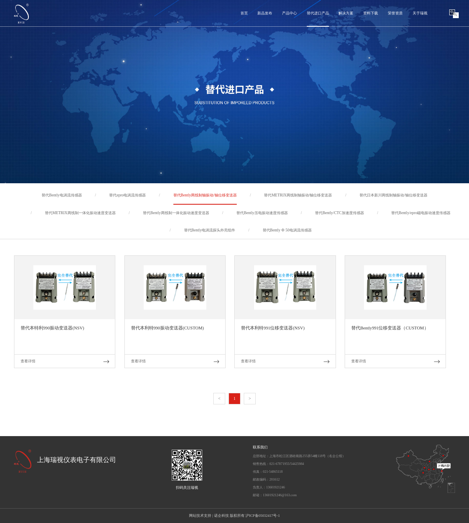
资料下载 (370, 13)
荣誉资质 (395, 13)
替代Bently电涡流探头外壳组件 (209, 230)
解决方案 (345, 13)
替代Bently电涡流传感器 (62, 195)
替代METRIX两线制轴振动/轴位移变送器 (298, 195)
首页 (244, 13)
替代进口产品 (318, 13)
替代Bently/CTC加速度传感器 (339, 213)
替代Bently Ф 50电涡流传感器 (287, 230)
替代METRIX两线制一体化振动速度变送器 (80, 213)
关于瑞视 (420, 13)
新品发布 (264, 13)
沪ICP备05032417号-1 (262, 516)
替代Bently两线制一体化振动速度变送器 (176, 213)
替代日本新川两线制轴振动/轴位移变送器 (393, 195)
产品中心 (289, 13)
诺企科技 (221, 516)
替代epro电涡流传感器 (127, 195)
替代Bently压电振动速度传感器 (261, 213)
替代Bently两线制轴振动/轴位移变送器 (205, 195)
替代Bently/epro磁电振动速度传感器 (420, 213)
